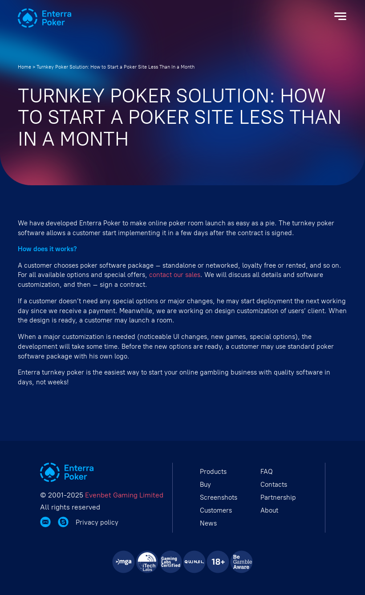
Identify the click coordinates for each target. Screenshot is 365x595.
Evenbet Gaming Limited (124, 495)
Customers (216, 510)
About (269, 510)
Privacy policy (97, 523)
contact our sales (174, 275)
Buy (205, 485)
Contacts (273, 485)
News (208, 523)
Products (213, 472)
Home (24, 67)
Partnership (278, 497)
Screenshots (218, 497)
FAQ (266, 472)
